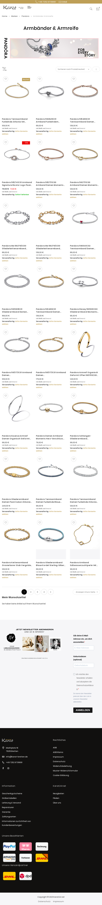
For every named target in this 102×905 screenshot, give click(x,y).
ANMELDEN (83, 710)
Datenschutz (59, 761)
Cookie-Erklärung (61, 775)
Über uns (57, 802)
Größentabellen (9, 798)
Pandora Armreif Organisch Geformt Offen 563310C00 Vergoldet (84, 374)
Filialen (56, 798)
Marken (14, 16)
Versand (14, 128)
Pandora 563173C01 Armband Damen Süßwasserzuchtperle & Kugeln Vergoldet (51, 374)
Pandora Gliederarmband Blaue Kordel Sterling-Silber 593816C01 (50, 564)
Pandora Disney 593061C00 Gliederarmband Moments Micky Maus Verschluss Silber (84, 310)
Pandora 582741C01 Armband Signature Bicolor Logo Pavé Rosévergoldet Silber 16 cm (17, 184)
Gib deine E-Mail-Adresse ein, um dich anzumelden (82, 639)
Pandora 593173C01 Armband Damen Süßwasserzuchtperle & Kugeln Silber (17, 374)
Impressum (58, 757)
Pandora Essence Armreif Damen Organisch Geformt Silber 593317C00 (16, 437)
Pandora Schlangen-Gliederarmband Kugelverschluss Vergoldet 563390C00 (84, 437)
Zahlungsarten (9, 816)
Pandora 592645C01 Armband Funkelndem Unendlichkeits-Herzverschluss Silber (47, 120)
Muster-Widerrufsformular (65, 770)
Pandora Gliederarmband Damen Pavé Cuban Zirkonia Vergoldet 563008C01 (16, 500)
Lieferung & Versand (11, 802)
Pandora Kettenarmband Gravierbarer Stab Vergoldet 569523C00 (17, 564)
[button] (5, 79)
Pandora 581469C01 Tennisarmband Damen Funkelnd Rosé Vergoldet (83, 120)
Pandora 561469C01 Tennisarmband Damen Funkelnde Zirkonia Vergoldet (51, 310)
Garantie (6, 812)
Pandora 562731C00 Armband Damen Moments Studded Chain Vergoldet (83, 184)
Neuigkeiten (58, 793)
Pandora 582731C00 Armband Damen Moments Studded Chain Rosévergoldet (49, 184)
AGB (55, 747)
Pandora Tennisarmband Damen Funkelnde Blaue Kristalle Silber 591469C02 (49, 500)
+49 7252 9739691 (14, 762)
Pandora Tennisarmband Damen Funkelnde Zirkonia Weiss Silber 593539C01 (83, 500)
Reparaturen (8, 807)
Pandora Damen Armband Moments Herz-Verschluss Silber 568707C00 (49, 437)
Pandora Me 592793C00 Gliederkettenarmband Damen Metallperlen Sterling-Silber (14, 247)
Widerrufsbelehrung (62, 766)
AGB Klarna (58, 752)
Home (5, 16)
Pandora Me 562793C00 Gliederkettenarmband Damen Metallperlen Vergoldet (48, 247)
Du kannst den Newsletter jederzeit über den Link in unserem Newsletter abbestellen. (82, 698)
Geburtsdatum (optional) (79, 658)
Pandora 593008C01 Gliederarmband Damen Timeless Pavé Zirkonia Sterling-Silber (14, 310)
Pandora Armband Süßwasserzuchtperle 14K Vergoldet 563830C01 (83, 564)
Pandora (26, 16)
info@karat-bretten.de (17, 756)
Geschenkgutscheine (12, 793)
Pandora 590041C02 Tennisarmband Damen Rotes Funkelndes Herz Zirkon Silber (85, 247)
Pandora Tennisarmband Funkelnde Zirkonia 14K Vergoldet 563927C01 (15, 120)
